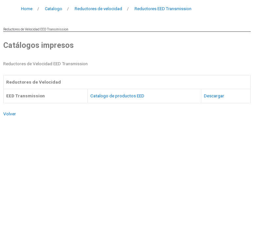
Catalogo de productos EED (117, 95)
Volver (9, 113)
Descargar (214, 95)
